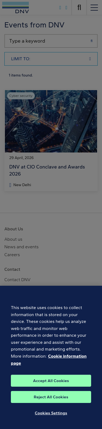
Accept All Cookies (51, 383)
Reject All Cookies (51, 400)
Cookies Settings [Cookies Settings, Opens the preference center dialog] (51, 416)
